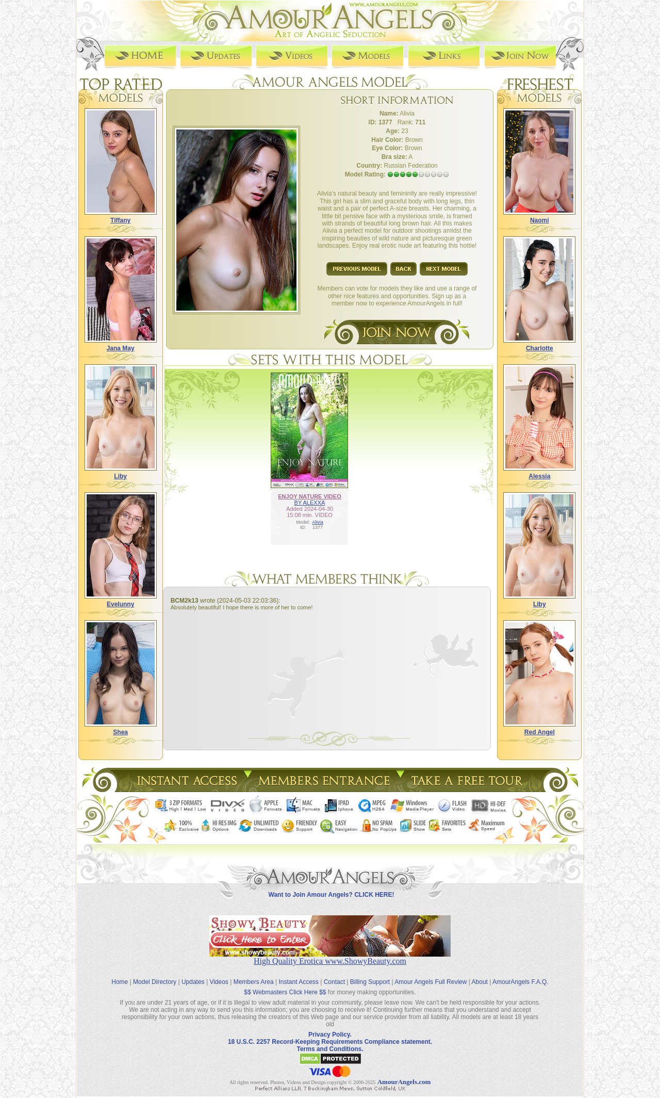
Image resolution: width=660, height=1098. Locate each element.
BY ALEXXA (309, 502)
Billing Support (370, 974)
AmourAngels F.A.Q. (520, 974)
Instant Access (299, 974)
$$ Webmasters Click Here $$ (285, 984)
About (480, 974)
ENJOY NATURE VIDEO (309, 496)
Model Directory (154, 974)
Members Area (254, 974)
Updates (193, 974)
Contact (334, 974)
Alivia (317, 521)
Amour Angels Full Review (430, 974)
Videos (218, 974)
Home (119, 974)
